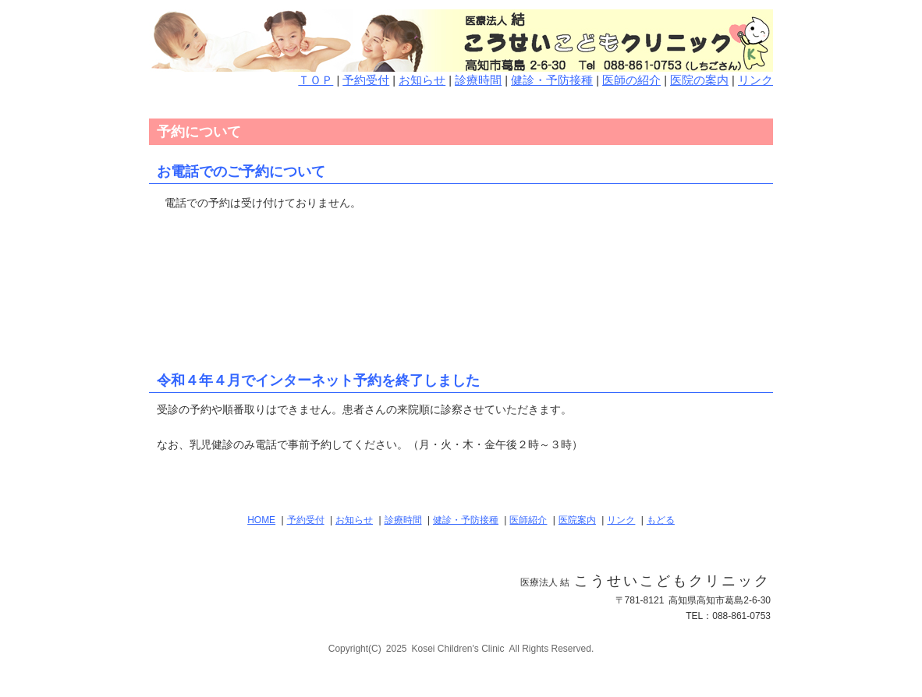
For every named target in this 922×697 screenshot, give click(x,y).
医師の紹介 (631, 80)
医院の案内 (699, 80)
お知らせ (422, 80)
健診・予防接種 (552, 80)
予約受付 (365, 80)
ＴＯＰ (315, 80)
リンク (755, 80)
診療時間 (478, 80)
